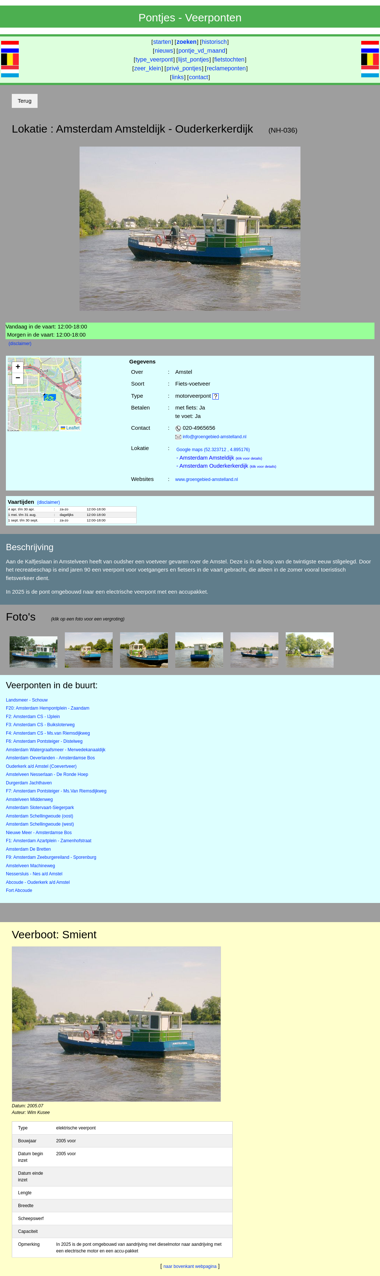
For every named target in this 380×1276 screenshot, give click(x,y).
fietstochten (229, 59)
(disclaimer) (19, 343)
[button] (49, 398)
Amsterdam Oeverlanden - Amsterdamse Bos (50, 757)
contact (198, 77)
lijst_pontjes (193, 59)
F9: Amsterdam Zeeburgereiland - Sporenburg (51, 857)
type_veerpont (154, 59)
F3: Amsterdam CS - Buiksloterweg (40, 724)
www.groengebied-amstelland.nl (206, 479)
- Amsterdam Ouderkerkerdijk (226, 466)
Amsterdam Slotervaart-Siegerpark (40, 807)
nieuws (164, 51)
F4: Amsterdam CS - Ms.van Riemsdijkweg (48, 733)
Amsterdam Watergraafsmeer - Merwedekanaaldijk (55, 749)
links (178, 77)
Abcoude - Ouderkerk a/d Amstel (38, 882)
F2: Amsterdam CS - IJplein (33, 716)
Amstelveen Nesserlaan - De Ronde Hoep (47, 774)
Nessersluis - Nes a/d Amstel (34, 873)
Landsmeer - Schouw (27, 700)
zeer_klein (147, 68)
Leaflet (70, 427)
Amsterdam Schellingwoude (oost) (39, 816)
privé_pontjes (183, 68)
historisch (214, 42)
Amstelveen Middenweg (29, 799)
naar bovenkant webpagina (190, 1266)
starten (162, 42)
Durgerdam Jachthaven (29, 782)
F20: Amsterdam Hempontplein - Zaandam (47, 708)
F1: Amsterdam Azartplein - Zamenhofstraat (48, 840)
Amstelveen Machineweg (30, 865)
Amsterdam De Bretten (28, 849)
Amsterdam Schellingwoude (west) (40, 824)
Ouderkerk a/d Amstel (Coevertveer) (41, 766)
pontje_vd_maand (202, 51)
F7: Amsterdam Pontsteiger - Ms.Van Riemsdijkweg (56, 791)
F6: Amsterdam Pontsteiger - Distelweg (44, 741)
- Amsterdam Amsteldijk (219, 457)
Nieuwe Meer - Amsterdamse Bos (39, 832)
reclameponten (226, 68)
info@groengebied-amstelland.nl (214, 436)
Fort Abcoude (19, 890)
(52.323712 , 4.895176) (213, 449)
